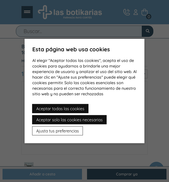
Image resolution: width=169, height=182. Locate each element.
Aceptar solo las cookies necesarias (69, 119)
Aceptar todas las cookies (60, 108)
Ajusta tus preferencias (57, 130)
